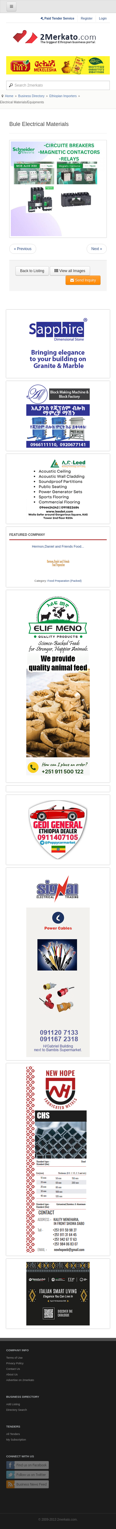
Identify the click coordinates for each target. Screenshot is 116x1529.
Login (103, 18)
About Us (12, 1374)
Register (86, 18)
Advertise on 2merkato (20, 1380)
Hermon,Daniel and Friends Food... (58, 546)
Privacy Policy (15, 1363)
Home (9, 96)
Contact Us (13, 1368)
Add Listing (13, 1404)
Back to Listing (32, 271)
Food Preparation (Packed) (65, 580)
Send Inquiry (83, 280)
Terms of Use (14, 1357)
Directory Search (16, 1409)
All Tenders (13, 1434)
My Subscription (16, 1439)
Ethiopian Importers (62, 96)
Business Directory (31, 96)
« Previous (23, 249)
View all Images (69, 271)
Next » (96, 249)
